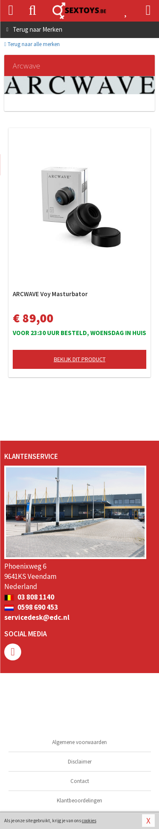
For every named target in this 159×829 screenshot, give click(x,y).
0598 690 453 (31, 607)
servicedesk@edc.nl (37, 617)
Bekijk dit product (80, 359)
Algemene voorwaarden (79, 742)
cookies (89, 821)
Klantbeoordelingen (79, 800)
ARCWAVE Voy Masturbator (50, 294)
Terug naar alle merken (32, 44)
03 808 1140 (29, 597)
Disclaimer (80, 761)
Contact (79, 781)
